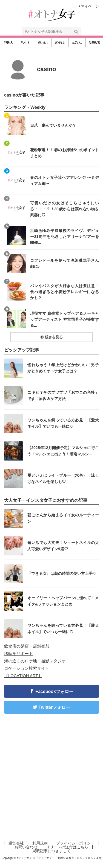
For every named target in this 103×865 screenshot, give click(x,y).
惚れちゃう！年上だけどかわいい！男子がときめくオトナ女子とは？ (63, 368)
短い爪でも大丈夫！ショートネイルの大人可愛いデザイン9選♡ (63, 545)
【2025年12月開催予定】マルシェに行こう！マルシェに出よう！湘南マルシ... (63, 450)
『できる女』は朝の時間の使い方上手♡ (61, 573)
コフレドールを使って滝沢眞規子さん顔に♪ (64, 263)
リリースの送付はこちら (67, 847)
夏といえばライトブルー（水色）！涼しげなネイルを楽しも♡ (63, 478)
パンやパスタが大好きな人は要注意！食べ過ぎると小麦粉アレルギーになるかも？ (64, 292)
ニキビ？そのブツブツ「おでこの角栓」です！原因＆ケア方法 (63, 395)
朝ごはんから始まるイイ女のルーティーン (63, 518)
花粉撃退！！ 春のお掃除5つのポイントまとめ (64, 153)
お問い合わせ (26, 847)
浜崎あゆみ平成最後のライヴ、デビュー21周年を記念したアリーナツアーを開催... (64, 236)
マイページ (89, 6)
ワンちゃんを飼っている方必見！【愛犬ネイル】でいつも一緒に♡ (63, 423)
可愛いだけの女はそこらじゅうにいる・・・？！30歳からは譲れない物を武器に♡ (64, 209)
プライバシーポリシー (75, 843)
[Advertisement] (51, 781)
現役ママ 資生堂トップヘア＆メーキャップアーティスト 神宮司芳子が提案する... (64, 319)
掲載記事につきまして (51, 851)
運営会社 (16, 843)
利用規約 (40, 843)
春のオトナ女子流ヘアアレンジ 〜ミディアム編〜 (64, 180)
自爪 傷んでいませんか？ (53, 125)
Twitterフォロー (54, 707)
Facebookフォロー (54, 691)
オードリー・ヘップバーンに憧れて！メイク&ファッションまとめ (63, 601)
